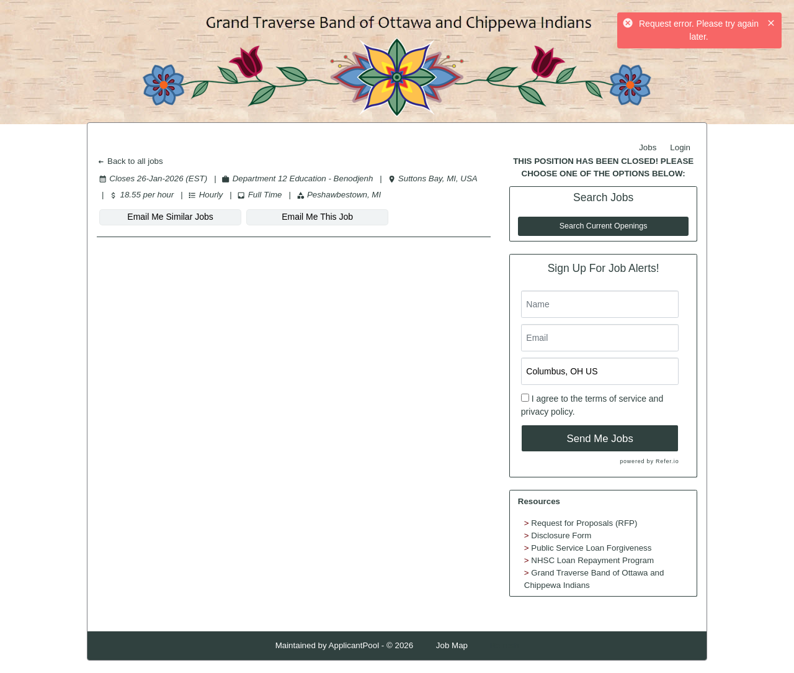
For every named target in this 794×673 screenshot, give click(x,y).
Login (680, 147)
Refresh (504, 645)
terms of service (615, 399)
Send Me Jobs (600, 439)
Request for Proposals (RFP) (584, 523)
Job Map (452, 645)
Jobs (647, 147)
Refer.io (667, 461)
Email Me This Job (301, 217)
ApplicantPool (354, 645)
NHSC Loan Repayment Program (592, 560)
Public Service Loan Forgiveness (591, 548)
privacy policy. (548, 412)
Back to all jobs (130, 161)
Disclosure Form (561, 535)
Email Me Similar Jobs (165, 217)
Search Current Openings (604, 226)
